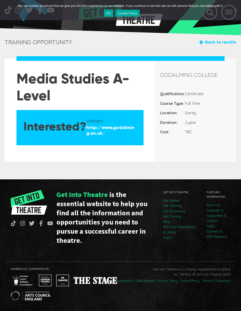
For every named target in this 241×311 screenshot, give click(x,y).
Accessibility (124, 281)
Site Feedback (217, 236)
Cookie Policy (190, 281)
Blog (166, 221)
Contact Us (215, 231)
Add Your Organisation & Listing (179, 229)
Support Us (215, 210)
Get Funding (172, 216)
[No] (235, 10)
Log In (167, 237)
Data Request (145, 281)
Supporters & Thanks (216, 218)
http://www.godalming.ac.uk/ (110, 130)
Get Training (172, 206)
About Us (213, 205)
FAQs (211, 226)
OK (108, 13)
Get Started (171, 200)
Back (220, 42)
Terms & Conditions (216, 281)
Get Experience (174, 211)
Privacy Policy (167, 281)
